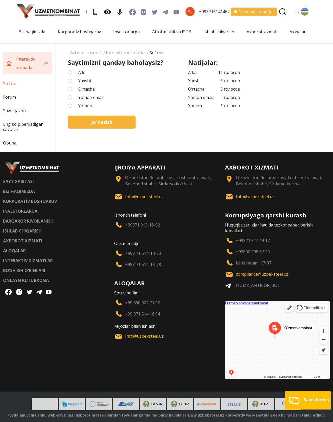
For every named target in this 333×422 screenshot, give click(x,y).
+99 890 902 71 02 (142, 303)
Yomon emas (91, 97)
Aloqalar (298, 32)
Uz (301, 12)
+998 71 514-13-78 (143, 264)
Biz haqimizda (31, 32)
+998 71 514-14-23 (143, 253)
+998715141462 (214, 12)
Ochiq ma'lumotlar (254, 12)
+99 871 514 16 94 (142, 314)
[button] (308, 400)
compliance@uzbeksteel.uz (262, 274)
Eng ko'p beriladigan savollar (23, 126)
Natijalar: (203, 62)
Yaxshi (84, 81)
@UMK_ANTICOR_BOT (258, 285)
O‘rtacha (86, 89)
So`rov (9, 83)
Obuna (9, 143)
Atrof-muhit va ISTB (171, 32)
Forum (9, 97)
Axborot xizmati (262, 32)
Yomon (85, 106)
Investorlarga (126, 32)
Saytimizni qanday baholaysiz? (115, 62)
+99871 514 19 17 (253, 240)
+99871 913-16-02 (142, 225)
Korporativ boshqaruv (79, 32)
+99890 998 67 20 (253, 252)
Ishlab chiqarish (218, 32)
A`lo (82, 72)
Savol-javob (14, 111)
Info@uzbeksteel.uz (144, 196)
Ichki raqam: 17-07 (253, 263)
